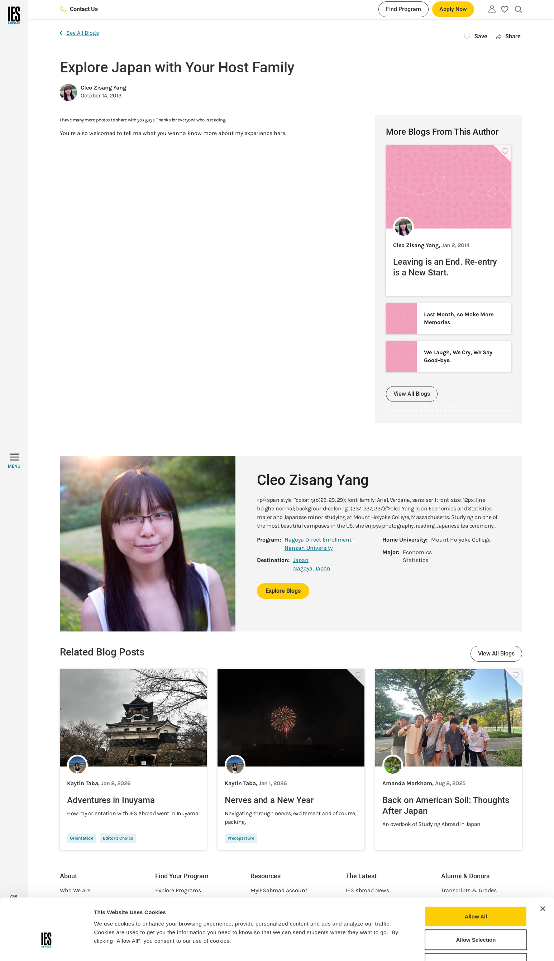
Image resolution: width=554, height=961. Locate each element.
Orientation (81, 838)
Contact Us (79, 9)
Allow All (476, 873)
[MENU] (14, 461)
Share (508, 36)
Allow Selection (476, 896)
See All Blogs (79, 32)
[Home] (14, 15)
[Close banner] (542, 865)
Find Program (403, 9)
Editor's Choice (118, 838)
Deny (476, 920)
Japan (301, 560)
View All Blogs (411, 393)
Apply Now (453, 9)
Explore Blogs (283, 590)
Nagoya (302, 568)
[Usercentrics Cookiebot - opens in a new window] (46, 947)
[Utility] (492, 9)
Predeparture (241, 838)
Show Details (376, 947)
